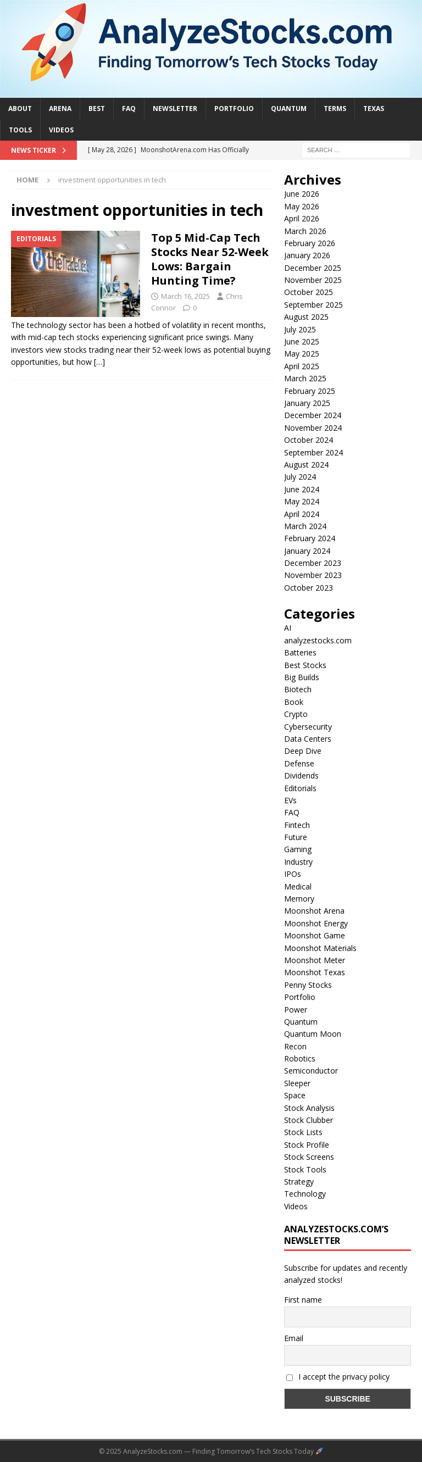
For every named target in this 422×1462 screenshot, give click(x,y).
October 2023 (308, 587)
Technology (305, 1193)
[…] (99, 362)
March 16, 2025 (185, 296)
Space (295, 1095)
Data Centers (307, 738)
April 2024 (301, 514)
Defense (299, 763)
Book (293, 702)
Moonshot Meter (314, 960)
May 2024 (301, 501)
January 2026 (307, 255)
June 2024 (301, 489)
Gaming (298, 849)
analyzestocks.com (318, 640)
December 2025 (312, 268)
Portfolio (234, 108)
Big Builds (301, 677)
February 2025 (309, 391)
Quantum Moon (312, 1034)
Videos (61, 130)
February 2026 (309, 243)
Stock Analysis (309, 1108)
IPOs (292, 874)
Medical (298, 886)
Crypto (296, 714)
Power (295, 1009)
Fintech (297, 825)
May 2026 (301, 206)
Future (295, 837)
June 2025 (301, 341)
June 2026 (301, 193)
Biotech (298, 689)
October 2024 (308, 440)
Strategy (299, 1181)
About (20, 108)
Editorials (300, 788)
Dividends (301, 775)
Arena (60, 108)
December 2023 (312, 563)
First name (303, 1299)
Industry (298, 862)
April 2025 (301, 366)
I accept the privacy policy (338, 1376)
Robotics (299, 1058)
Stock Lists (303, 1132)
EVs (290, 800)
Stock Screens (309, 1157)
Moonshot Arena (314, 910)
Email (293, 1338)
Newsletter (175, 108)
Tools (20, 130)
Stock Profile (306, 1144)
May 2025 (301, 353)
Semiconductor (311, 1070)
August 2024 (306, 464)
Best (96, 108)
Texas (373, 108)
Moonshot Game (314, 935)
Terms (335, 108)
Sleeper (297, 1083)
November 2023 (313, 575)
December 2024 (312, 415)
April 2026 (301, 218)
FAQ (129, 108)
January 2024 (307, 551)
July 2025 (300, 329)
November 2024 (313, 428)
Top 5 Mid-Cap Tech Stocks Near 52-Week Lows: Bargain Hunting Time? (210, 259)
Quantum (289, 108)
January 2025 (307, 403)
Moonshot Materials (320, 948)
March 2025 (305, 378)
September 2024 (313, 452)
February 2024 (309, 538)
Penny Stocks (308, 985)
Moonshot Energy (316, 923)
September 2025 (313, 304)
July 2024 (300, 476)
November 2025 (313, 280)
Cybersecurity (308, 726)
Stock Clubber (308, 1120)
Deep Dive (302, 751)
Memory (299, 898)
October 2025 (308, 292)
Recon (295, 1046)
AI (287, 627)
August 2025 (306, 317)
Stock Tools (305, 1169)
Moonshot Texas (314, 972)
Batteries (300, 652)
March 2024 (305, 526)
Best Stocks (305, 665)
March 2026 (305, 231)
